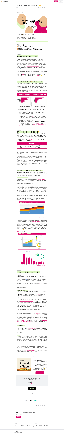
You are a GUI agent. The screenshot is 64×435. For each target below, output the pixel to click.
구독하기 (56, 1)
